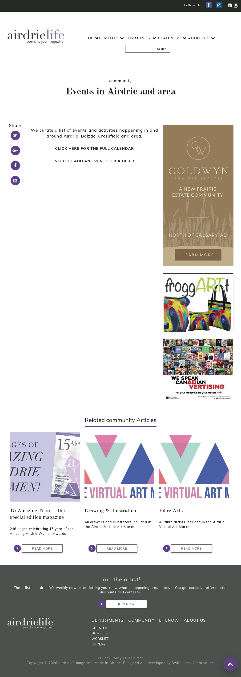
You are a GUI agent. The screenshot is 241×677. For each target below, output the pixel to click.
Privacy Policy (110, 658)
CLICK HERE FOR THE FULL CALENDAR (94, 148)
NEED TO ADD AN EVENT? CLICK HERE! (94, 160)
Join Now (120, 604)
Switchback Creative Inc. (193, 663)
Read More (37, 548)
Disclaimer (134, 658)
